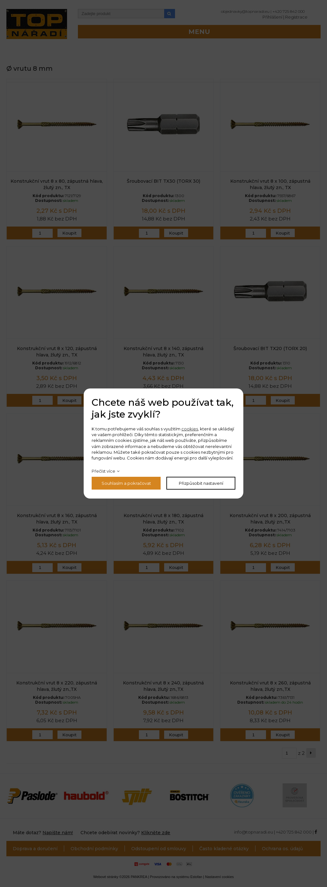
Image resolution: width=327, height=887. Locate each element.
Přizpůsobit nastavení (201, 483)
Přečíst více (103, 471)
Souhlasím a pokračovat (126, 483)
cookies (189, 428)
